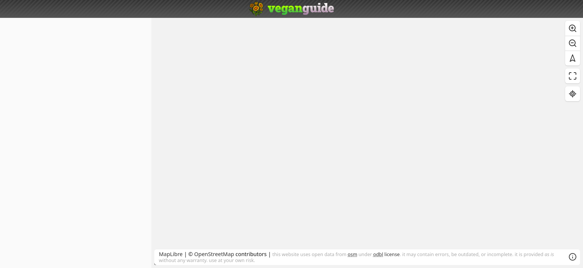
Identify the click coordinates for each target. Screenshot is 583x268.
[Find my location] (572, 93)
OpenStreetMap (214, 254)
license (386, 254)
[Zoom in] (572, 28)
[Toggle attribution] (572, 256)
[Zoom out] (572, 43)
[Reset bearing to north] (572, 58)
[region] (367, 143)
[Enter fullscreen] (572, 75)
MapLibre (171, 254)
